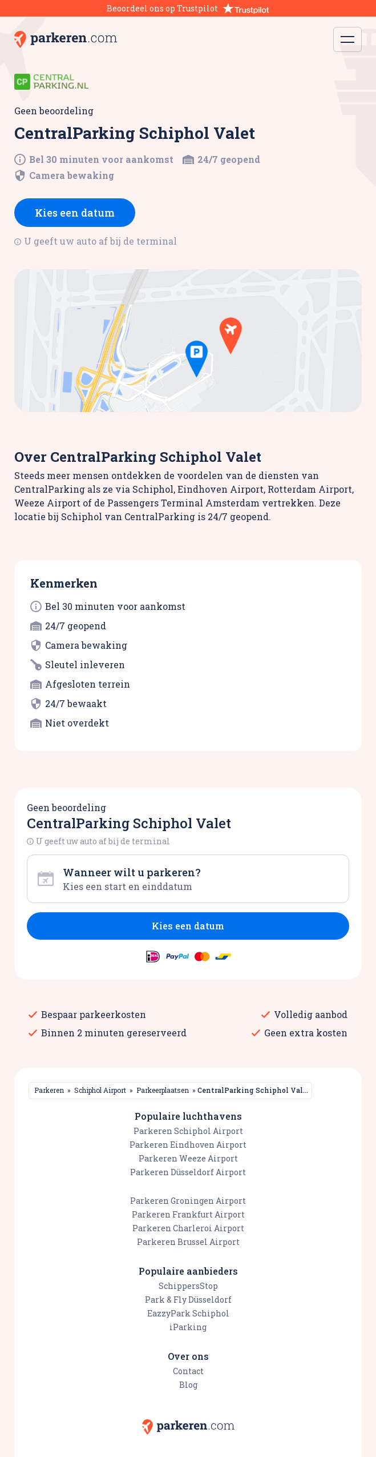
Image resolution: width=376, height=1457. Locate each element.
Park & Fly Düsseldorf (188, 1299)
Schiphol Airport (100, 1090)
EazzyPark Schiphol (188, 1313)
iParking (188, 1327)
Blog (188, 1384)
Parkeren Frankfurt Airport (188, 1214)
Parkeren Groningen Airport (188, 1200)
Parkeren (49, 1090)
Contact (188, 1371)
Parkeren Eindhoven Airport (188, 1144)
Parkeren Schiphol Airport (188, 1130)
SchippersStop (188, 1285)
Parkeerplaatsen (162, 1090)
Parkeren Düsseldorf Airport (188, 1172)
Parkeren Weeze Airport (188, 1158)
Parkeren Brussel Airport (188, 1241)
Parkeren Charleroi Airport (188, 1228)
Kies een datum (75, 212)
